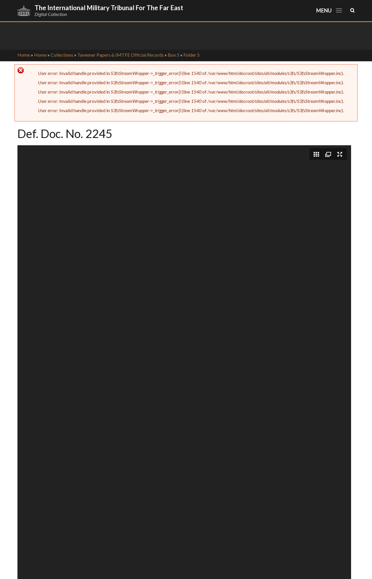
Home (23, 55)
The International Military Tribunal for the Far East (109, 8)
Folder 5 (191, 55)
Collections (62, 55)
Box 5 (173, 55)
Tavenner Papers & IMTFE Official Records (120, 55)
